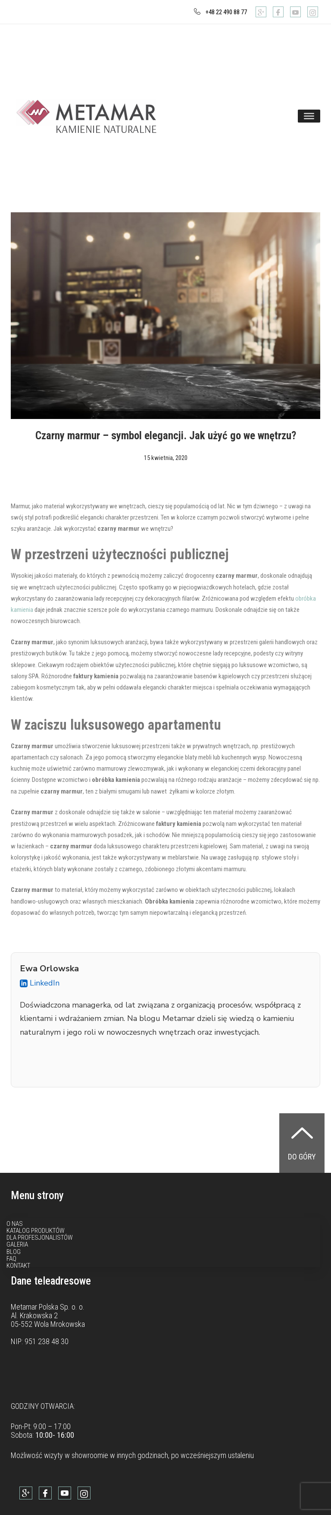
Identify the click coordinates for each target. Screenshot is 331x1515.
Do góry (302, 1156)
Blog (13, 1252)
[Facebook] (278, 11)
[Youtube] (295, 11)
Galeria (17, 1244)
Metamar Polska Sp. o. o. (47, 1306)
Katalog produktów (35, 1231)
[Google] (261, 11)
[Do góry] (302, 1132)
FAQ (11, 1259)
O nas (14, 1224)
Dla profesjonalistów (39, 1237)
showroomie (90, 1455)
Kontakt (18, 1265)
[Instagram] (312, 11)
